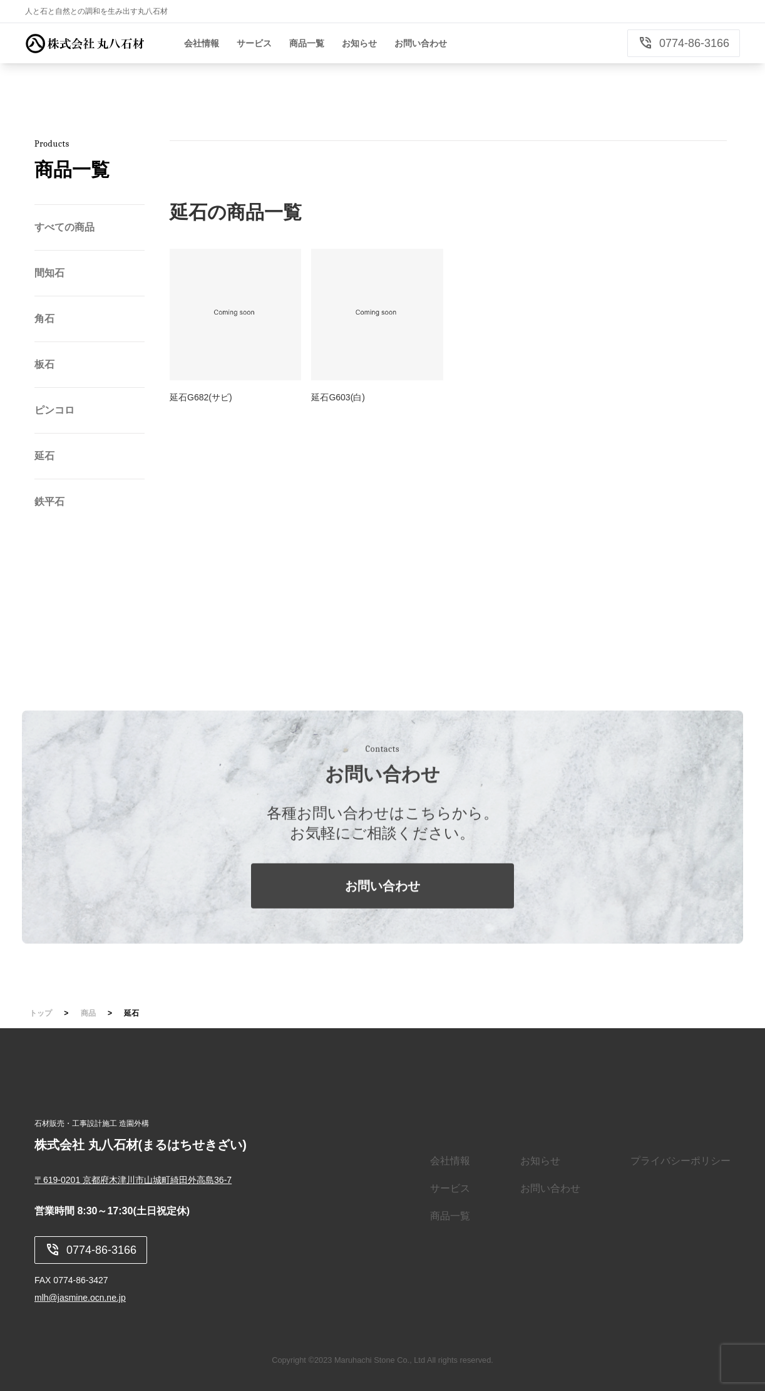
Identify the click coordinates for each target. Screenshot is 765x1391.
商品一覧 (450, 1216)
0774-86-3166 (683, 43)
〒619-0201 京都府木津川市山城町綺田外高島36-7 (133, 1180)
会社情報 (450, 1160)
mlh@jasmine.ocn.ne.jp (80, 1298)
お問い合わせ (382, 900)
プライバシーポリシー (680, 1160)
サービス (450, 1188)
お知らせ (540, 1160)
